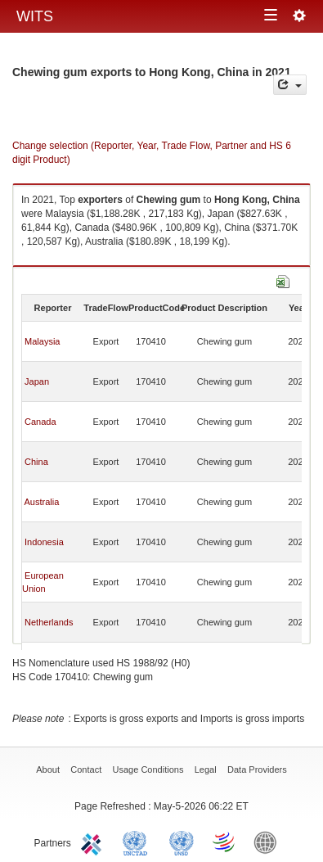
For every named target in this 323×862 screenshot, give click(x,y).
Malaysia (42, 341)
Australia (41, 502)
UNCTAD (138, 841)
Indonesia (44, 542)
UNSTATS (181, 841)
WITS (34, 16)
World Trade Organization (225, 841)
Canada (40, 421)
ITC (94, 841)
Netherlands (49, 622)
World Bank (269, 841)
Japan (37, 381)
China (36, 462)
